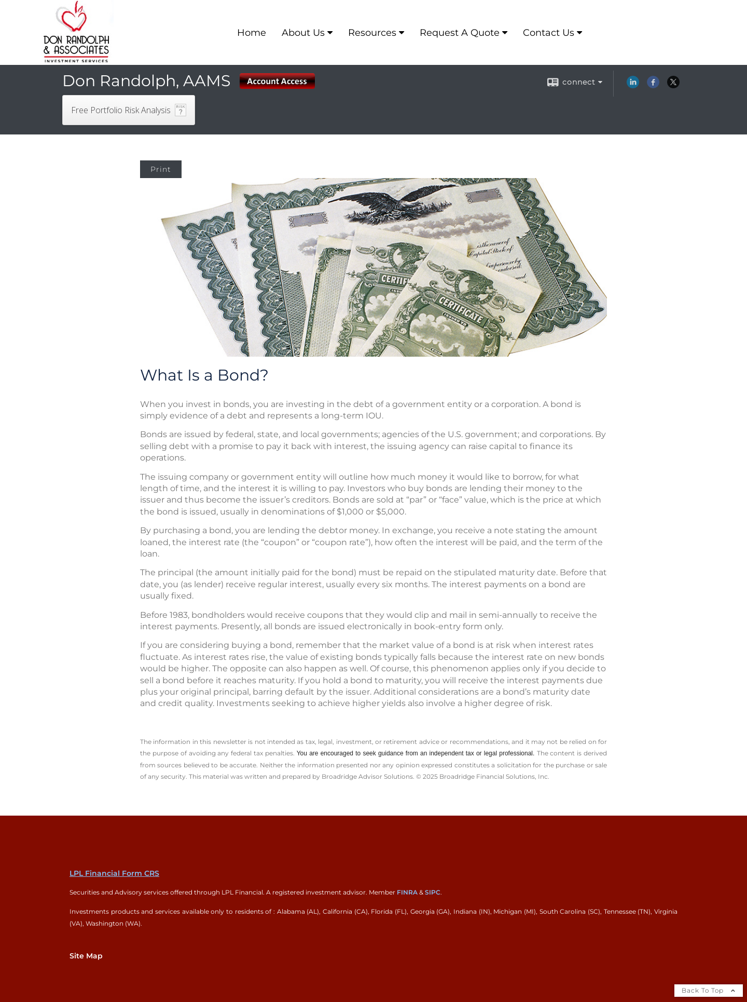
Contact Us (548, 32)
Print (160, 169)
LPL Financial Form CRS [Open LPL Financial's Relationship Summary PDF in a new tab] (114, 873)
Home (251, 32)
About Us (303, 32)
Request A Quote (460, 32)
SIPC (432, 892)
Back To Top (709, 990)
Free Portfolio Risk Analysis (121, 110)
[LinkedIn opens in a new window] (633, 85)
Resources (372, 32)
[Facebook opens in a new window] (653, 85)
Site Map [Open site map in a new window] (86, 955)
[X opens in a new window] (673, 85)
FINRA (407, 892)
